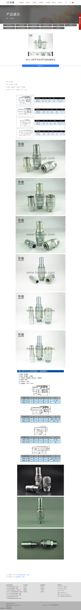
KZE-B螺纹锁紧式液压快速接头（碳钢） (14, 598)
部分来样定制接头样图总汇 (46, 27)
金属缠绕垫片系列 (33, 27)
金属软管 (71, 25)
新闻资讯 (41, 2)
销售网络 (25, 590)
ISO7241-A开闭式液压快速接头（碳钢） (21, 574)
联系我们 (25, 591)
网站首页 (22, 2)
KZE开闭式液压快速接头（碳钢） (12, 586)
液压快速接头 (9, 25)
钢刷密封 (58, 27)
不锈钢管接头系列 (9, 27)
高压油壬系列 (46, 25)
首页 (7, 18)
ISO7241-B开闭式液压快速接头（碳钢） (14, 595)
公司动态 (42, 590)
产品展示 (34, 2)
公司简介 (28, 2)
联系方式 (54, 2)
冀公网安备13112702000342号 (12, 605)
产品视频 (42, 588)
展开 (80, 21)
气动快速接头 (21, 25)
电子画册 (48, 2)
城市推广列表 (9, 606)
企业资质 (25, 588)
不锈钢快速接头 (34, 25)
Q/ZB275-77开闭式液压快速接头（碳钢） (14, 591)
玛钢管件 (58, 25)
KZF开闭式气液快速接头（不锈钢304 (13, 590)
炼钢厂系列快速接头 (21, 27)
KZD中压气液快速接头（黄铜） (12, 588)
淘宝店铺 (60, 2)
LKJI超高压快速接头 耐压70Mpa (12, 596)
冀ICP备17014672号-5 (10, 603)
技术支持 (42, 586)
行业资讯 (42, 591)
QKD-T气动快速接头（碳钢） (18, 576)
